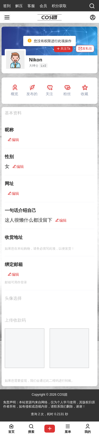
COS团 (61, 394)
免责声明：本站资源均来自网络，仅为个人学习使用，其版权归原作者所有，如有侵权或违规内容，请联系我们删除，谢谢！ (49, 404)
